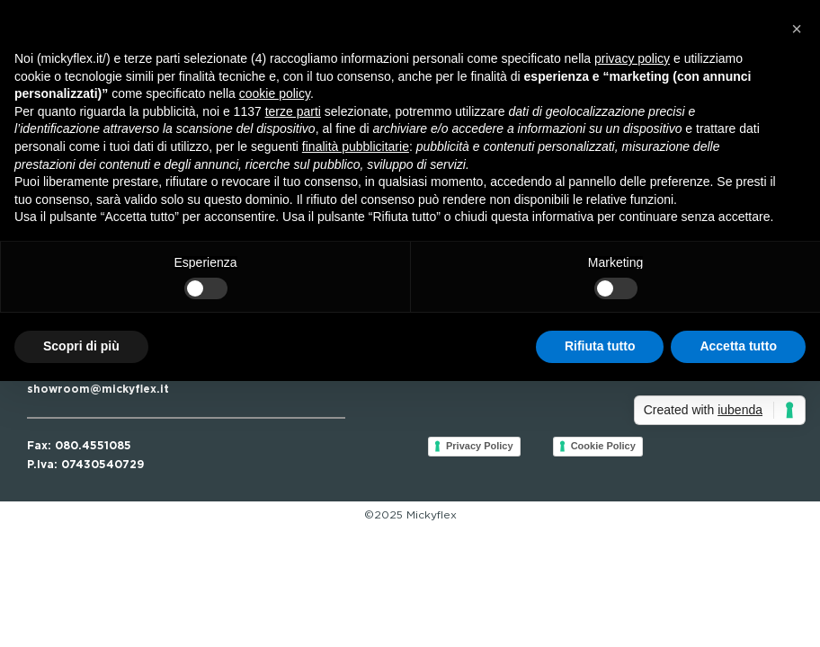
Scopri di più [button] (81, 346)
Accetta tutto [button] (738, 346)
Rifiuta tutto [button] (600, 346)
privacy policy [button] (632, 58)
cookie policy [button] (274, 93)
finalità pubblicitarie (355, 146)
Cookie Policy (603, 445)
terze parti (293, 111)
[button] (796, 28)
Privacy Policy (479, 445)
